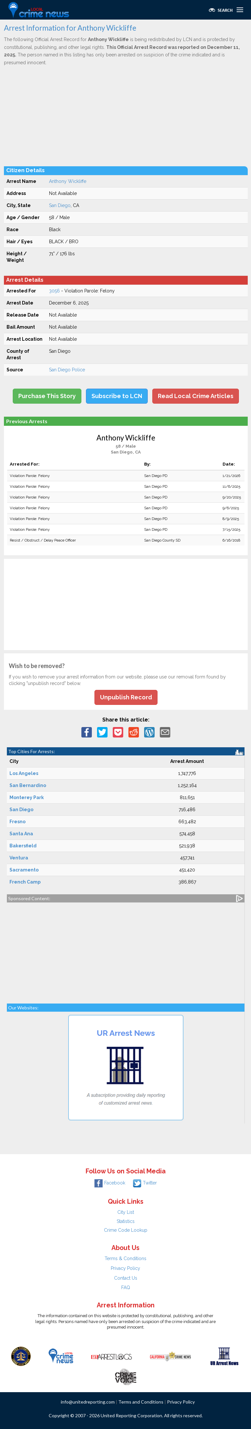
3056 (54, 290)
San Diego (60, 205)
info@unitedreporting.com (88, 1402)
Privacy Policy (125, 1268)
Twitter (145, 1182)
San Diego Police (67, 369)
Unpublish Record (126, 697)
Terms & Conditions (125, 1258)
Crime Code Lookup (125, 1230)
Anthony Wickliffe (67, 181)
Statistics (126, 1221)
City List (125, 1212)
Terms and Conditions (140, 1402)
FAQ (125, 1287)
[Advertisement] (126, 115)
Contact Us (125, 1278)
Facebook (109, 1182)
